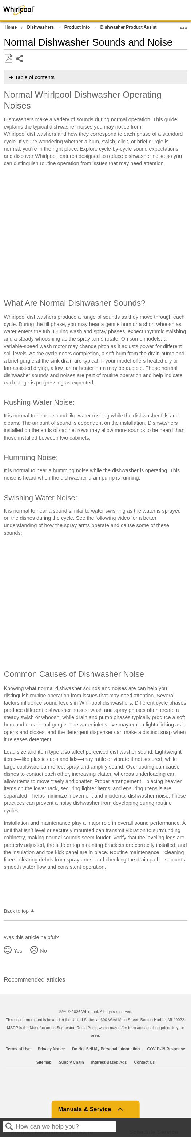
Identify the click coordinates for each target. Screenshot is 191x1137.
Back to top (16, 911)
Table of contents (35, 77)
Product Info (77, 27)
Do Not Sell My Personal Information (106, 1049)
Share (19, 59)
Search (9, 1127)
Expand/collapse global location (183, 25)
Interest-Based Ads (109, 1062)
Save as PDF (8, 58)
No (43, 951)
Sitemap (44, 1062)
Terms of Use (18, 1049)
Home (11, 27)
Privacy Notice (51, 1049)
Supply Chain (71, 1062)
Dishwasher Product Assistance (134, 27)
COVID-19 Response (166, 1049)
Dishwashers (41, 27)
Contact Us (144, 1062)
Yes (18, 951)
